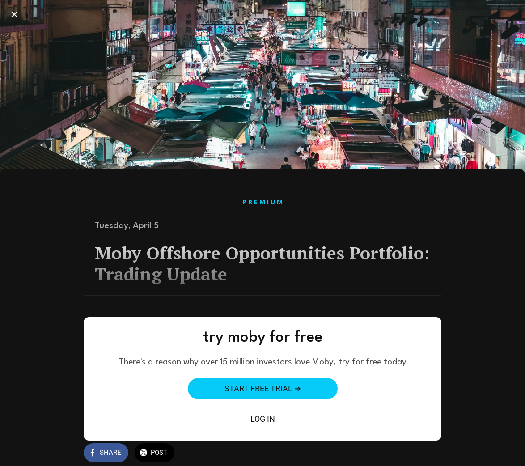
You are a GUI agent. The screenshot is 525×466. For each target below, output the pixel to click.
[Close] (14, 14)
